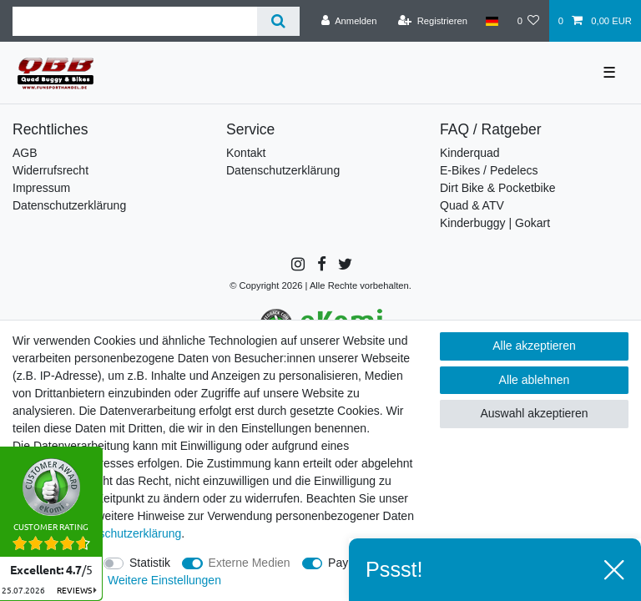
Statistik (149, 562)
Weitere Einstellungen (164, 580)
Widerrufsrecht (50, 170)
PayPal (346, 562)
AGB (25, 152)
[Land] (492, 21)
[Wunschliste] (527, 21)
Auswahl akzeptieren (534, 413)
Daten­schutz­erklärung (124, 533)
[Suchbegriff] (135, 21)
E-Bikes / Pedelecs (489, 170)
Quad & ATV (472, 205)
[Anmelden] (349, 21)
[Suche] (278, 21)
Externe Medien (249, 562)
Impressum (41, 187)
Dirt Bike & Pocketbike (498, 187)
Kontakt (245, 152)
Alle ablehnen (534, 379)
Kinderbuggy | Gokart (495, 223)
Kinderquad (470, 152)
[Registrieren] (433, 21)
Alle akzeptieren (534, 345)
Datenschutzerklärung (69, 205)
